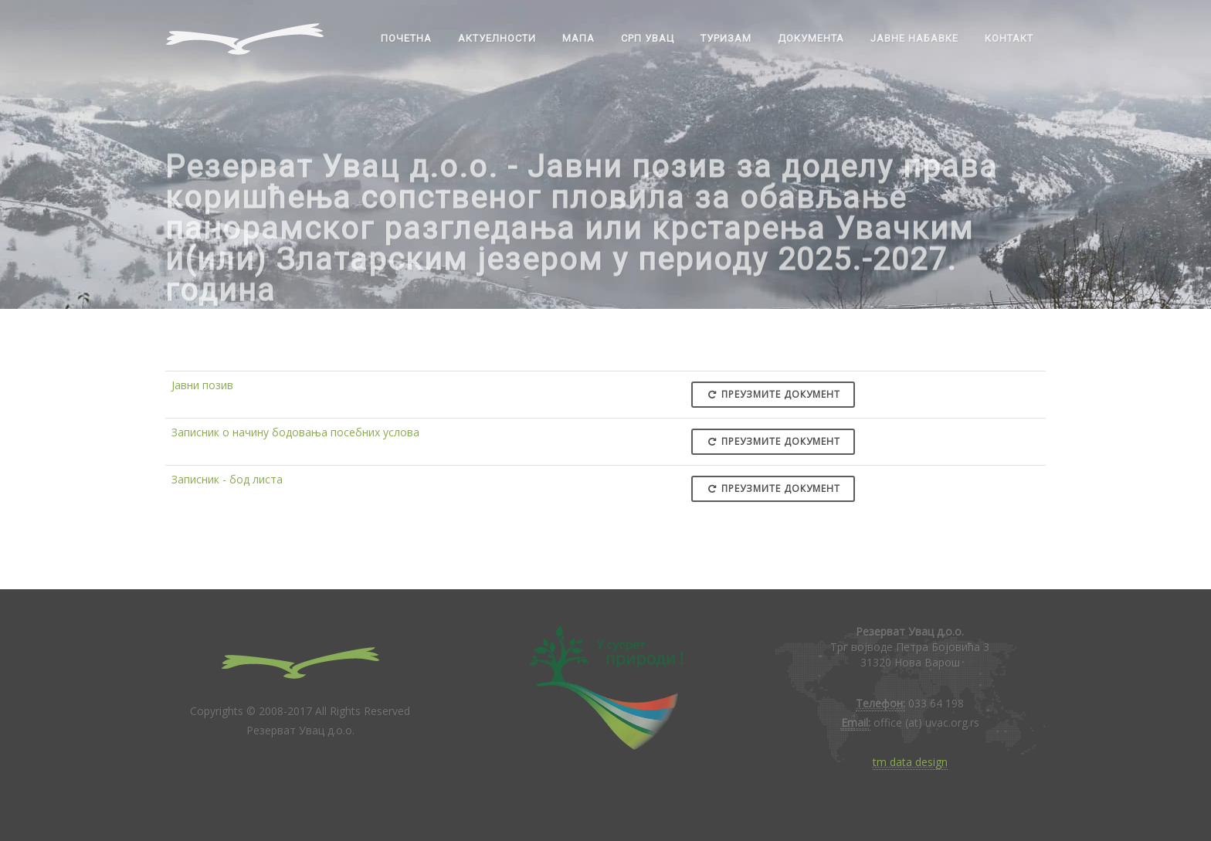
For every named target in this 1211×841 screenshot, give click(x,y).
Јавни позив (202, 385)
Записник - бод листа (227, 479)
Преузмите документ (773, 394)
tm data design (910, 762)
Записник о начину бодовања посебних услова (295, 432)
